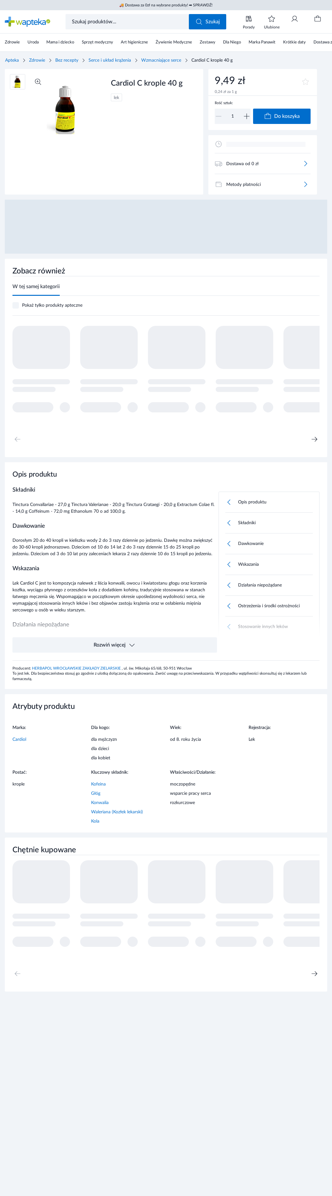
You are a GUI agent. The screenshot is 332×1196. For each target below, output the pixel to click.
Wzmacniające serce (161, 60)
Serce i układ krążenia (110, 60)
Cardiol (19, 739)
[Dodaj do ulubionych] (305, 82)
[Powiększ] (38, 82)
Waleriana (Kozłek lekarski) (117, 812)
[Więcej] (305, 163)
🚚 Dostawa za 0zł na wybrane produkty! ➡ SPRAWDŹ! (165, 5)
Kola (95, 821)
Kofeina (98, 784)
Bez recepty (66, 60)
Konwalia (100, 803)
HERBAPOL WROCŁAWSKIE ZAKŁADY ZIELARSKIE (77, 668)
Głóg (95, 793)
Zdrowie (37, 60)
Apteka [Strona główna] (12, 60)
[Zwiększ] (247, 116)
